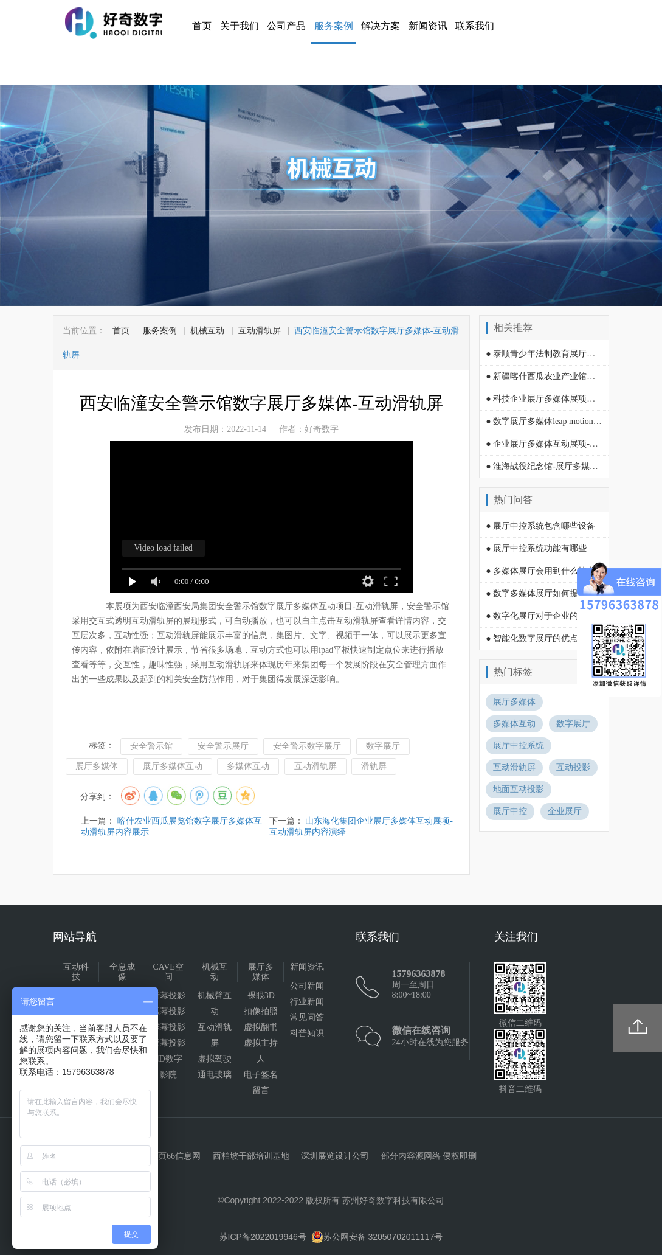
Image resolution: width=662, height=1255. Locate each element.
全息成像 (122, 971)
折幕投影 (168, 995)
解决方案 (380, 26)
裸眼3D (261, 995)
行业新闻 (307, 1001)
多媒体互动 (248, 766)
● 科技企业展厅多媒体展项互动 (545, 398)
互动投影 (573, 767)
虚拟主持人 (261, 1050)
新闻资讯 (428, 26)
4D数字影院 (168, 1066)
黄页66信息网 (175, 1156)
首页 (202, 26)
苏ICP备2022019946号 (262, 1237)
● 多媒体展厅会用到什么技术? (542, 570)
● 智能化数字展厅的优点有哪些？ (549, 638)
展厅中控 (510, 811)
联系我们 (474, 26)
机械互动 (207, 330)
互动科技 (76, 971)
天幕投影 (168, 1043)
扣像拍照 (261, 1011)
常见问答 (307, 1017)
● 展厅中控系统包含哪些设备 (540, 525)
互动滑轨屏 (259, 330)
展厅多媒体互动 (172, 766)
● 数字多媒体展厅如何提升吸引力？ (553, 593)
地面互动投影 (518, 789)
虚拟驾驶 (215, 1058)
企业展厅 (565, 811)
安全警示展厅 (223, 746)
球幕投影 (168, 1027)
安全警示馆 (151, 746)
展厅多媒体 (96, 766)
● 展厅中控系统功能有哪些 (536, 548)
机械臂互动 (215, 1003)
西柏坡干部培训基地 (251, 1156)
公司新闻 (307, 985)
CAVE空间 (168, 971)
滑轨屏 (374, 766)
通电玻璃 (215, 1074)
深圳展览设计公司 (335, 1156)
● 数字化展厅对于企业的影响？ (545, 616)
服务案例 (333, 26)
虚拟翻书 (261, 1027)
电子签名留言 (261, 1082)
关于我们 (239, 26)
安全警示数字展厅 (307, 746)
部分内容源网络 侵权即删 (429, 1156)
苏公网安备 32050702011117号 (377, 1237)
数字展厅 (383, 746)
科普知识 (307, 1033)
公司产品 (286, 26)
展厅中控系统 (518, 745)
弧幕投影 (168, 1011)
